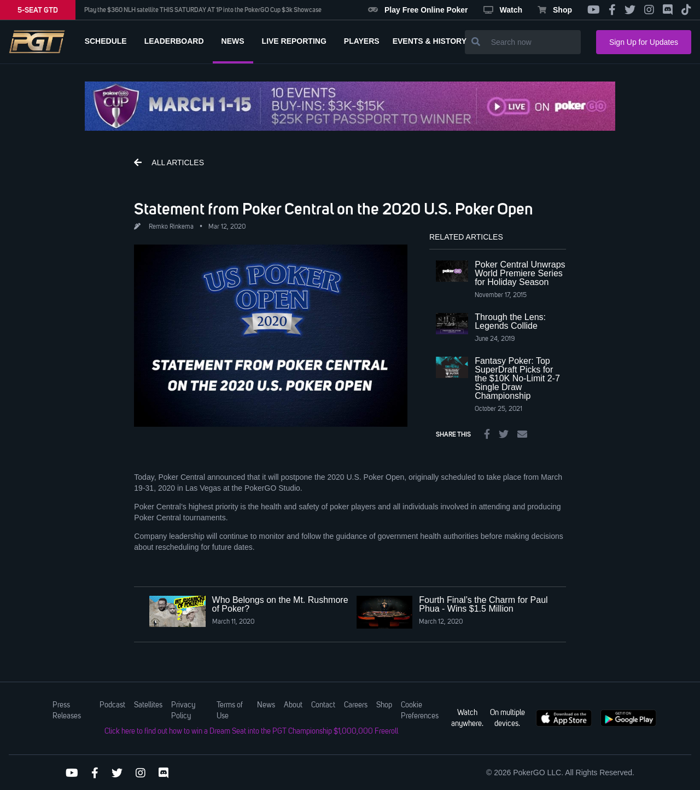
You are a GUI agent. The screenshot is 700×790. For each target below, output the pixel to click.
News (266, 705)
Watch (502, 9)
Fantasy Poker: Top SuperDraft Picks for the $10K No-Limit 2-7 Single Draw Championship (517, 378)
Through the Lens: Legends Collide (510, 321)
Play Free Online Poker (418, 9)
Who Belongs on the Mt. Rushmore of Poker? (280, 604)
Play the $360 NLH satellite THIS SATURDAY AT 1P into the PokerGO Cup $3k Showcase (203, 10)
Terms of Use (230, 710)
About (293, 705)
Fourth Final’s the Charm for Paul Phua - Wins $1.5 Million (483, 604)
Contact (323, 705)
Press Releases (66, 710)
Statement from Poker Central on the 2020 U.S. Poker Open (333, 208)
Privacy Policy (183, 710)
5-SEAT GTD (38, 9)
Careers (356, 705)
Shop (555, 9)
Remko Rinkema (171, 227)
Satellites (148, 705)
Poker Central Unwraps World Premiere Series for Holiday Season (520, 273)
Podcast (112, 705)
